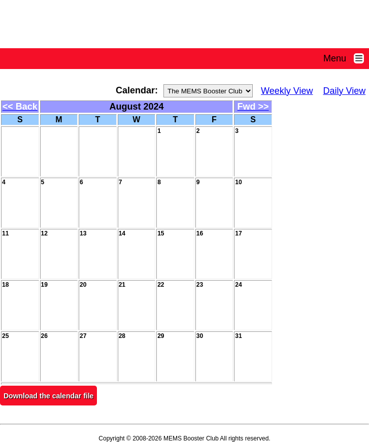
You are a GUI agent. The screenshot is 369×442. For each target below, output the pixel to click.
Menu (346, 58)
